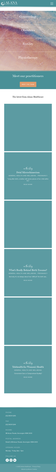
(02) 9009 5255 (11, 416)
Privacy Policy (36, 466)
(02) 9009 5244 (11, 424)
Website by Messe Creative (29, 469)
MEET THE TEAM (28, 84)
